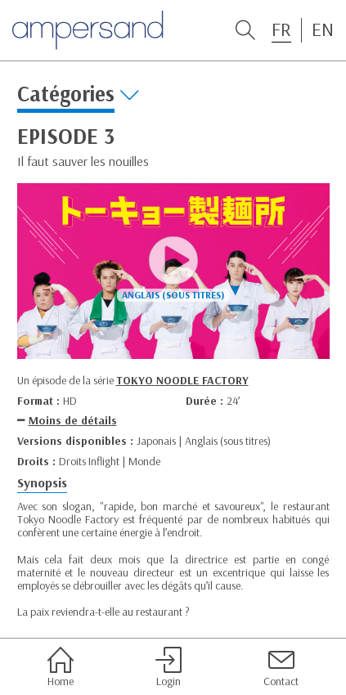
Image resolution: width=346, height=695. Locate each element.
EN (323, 29)
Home (60, 667)
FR (281, 29)
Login (168, 667)
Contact (281, 667)
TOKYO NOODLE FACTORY (182, 380)
